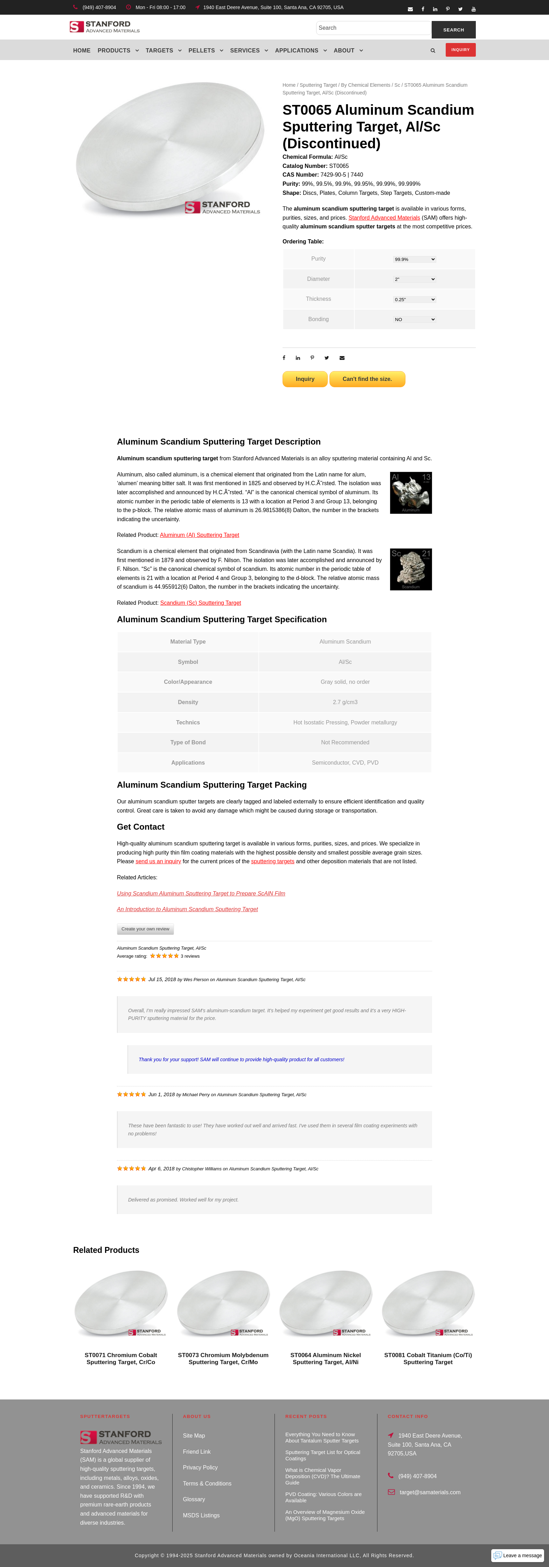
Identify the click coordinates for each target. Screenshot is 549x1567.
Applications (297, 51)
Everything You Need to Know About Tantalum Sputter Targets (322, 1437)
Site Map (194, 1436)
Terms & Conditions (207, 1484)
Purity (318, 259)
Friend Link (197, 1452)
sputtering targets (272, 861)
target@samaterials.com (430, 1492)
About (344, 51)
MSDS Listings (201, 1515)
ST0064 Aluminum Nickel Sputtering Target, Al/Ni (325, 1359)
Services (245, 51)
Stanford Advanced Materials (385, 218)
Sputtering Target (318, 85)
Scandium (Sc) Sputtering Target (200, 603)
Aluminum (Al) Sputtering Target (199, 535)
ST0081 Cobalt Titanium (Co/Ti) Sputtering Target (428, 1359)
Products (114, 51)
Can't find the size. (367, 379)
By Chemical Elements (365, 85)
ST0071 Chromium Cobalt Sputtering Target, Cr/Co (121, 1359)
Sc (397, 85)
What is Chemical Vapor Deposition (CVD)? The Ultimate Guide (322, 1476)
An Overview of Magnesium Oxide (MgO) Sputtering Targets (325, 1515)
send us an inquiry (158, 861)
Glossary (194, 1499)
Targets (159, 51)
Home (82, 51)
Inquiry (461, 50)
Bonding (318, 319)
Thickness (318, 299)
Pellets (202, 51)
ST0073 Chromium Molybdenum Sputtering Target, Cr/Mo (223, 1359)
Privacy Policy (200, 1467)
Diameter (318, 279)
